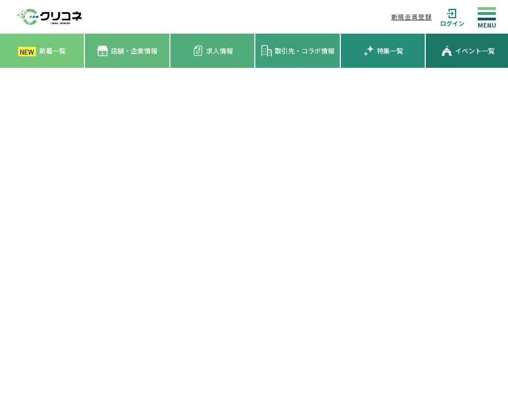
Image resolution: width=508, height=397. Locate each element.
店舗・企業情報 (127, 51)
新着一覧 (42, 51)
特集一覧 (383, 50)
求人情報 (212, 50)
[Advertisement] (254, 150)
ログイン (452, 16)
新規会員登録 (411, 16)
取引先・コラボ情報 (297, 51)
